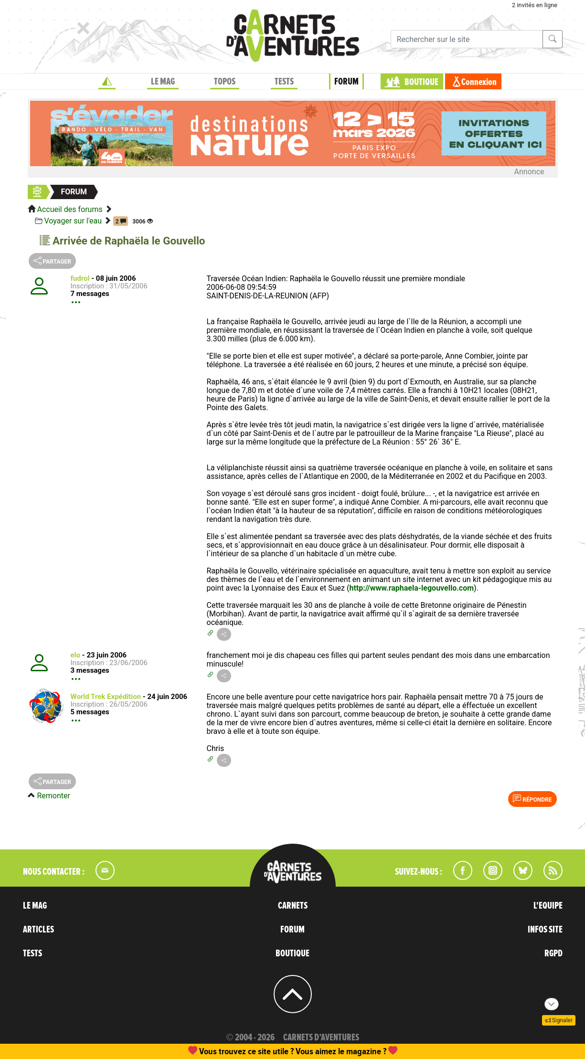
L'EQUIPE (548, 906)
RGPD (553, 953)
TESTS (284, 81)
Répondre (532, 799)
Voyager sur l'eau (73, 220)
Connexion (479, 82)
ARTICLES (38, 929)
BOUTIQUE (421, 82)
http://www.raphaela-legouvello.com (411, 588)
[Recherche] (467, 39)
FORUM (346, 81)
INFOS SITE (545, 929)
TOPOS (224, 81)
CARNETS (293, 906)
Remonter (53, 795)
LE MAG (163, 81)
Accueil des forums (69, 209)
